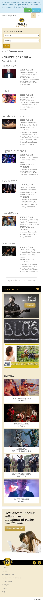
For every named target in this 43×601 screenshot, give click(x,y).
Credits (38, 599)
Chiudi (28, 10)
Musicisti (5, 571)
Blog (3, 591)
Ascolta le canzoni (8, 574)
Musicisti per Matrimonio (21, 22)
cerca (7, 45)
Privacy (4, 588)
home (4, 51)
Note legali (5, 585)
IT (33, 15)
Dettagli (36, 10)
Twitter (39, 563)
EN (38, 15)
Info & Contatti (7, 581)
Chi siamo (5, 567)
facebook (34, 563)
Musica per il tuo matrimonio (11, 578)
